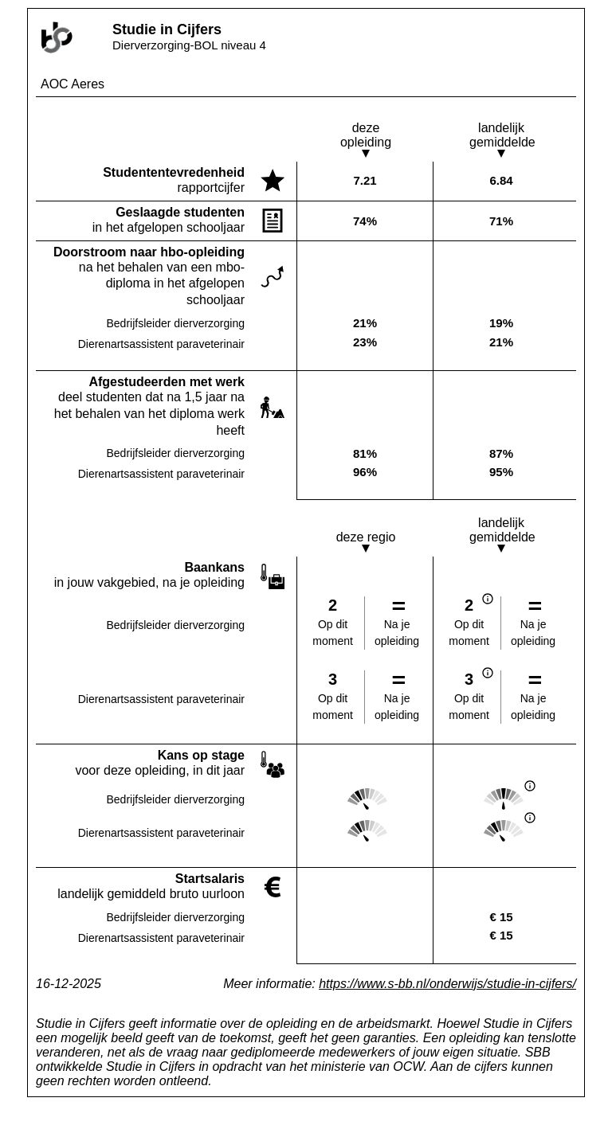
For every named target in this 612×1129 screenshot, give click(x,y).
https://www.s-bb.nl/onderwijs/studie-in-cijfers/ (447, 983)
